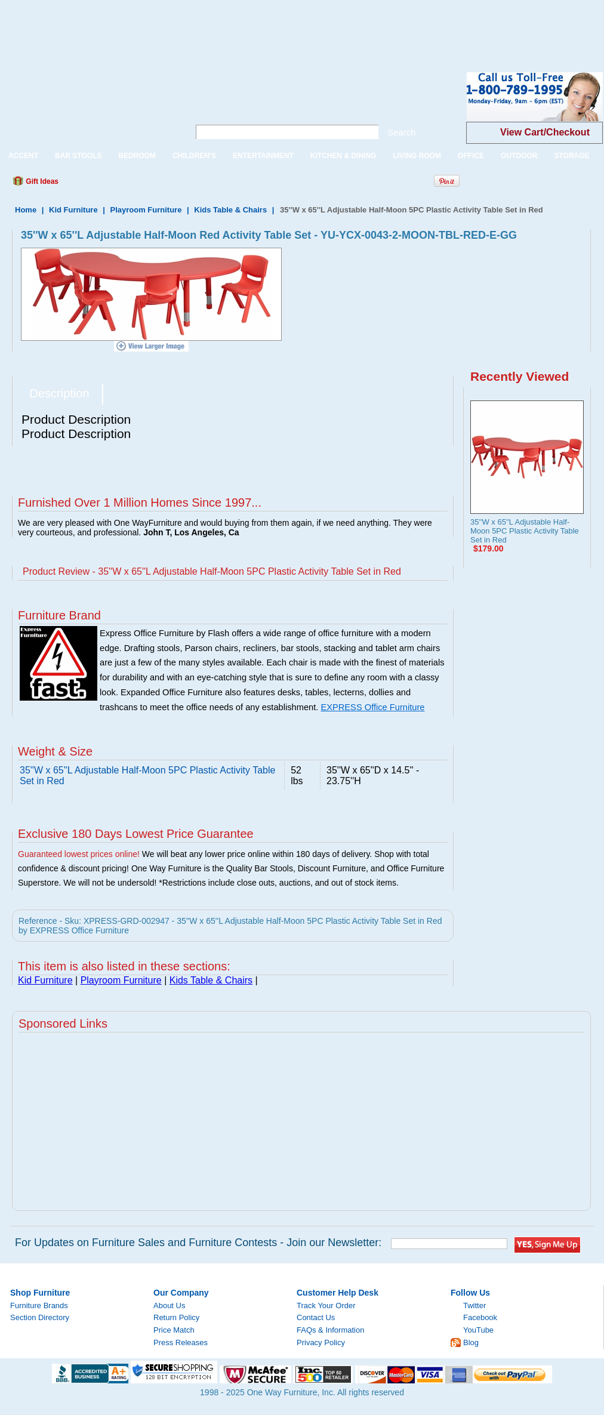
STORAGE (571, 156)
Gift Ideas (41, 181)
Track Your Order (326, 1305)
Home (25, 209)
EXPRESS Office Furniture (372, 707)
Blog (471, 1342)
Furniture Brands (39, 1305)
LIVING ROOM (417, 156)
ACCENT (23, 156)
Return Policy (176, 1317)
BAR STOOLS (78, 156)
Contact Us (316, 1317)
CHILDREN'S (194, 156)
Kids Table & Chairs (230, 209)
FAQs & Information (330, 1329)
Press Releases (180, 1342)
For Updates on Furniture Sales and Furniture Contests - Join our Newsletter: (198, 1242)
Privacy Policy (321, 1342)
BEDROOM (137, 156)
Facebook (480, 1317)
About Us (169, 1305)
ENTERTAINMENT (263, 156)
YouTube (478, 1329)
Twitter (474, 1305)
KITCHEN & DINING (343, 156)
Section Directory (39, 1317)
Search (401, 132)
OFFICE (471, 156)
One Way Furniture (88, 106)
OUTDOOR (519, 156)
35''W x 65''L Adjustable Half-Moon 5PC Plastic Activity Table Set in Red (524, 530)
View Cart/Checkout (545, 132)
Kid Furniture (73, 209)
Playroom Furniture (145, 209)
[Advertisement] (217, 27)
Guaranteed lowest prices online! (79, 854)
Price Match (174, 1329)
